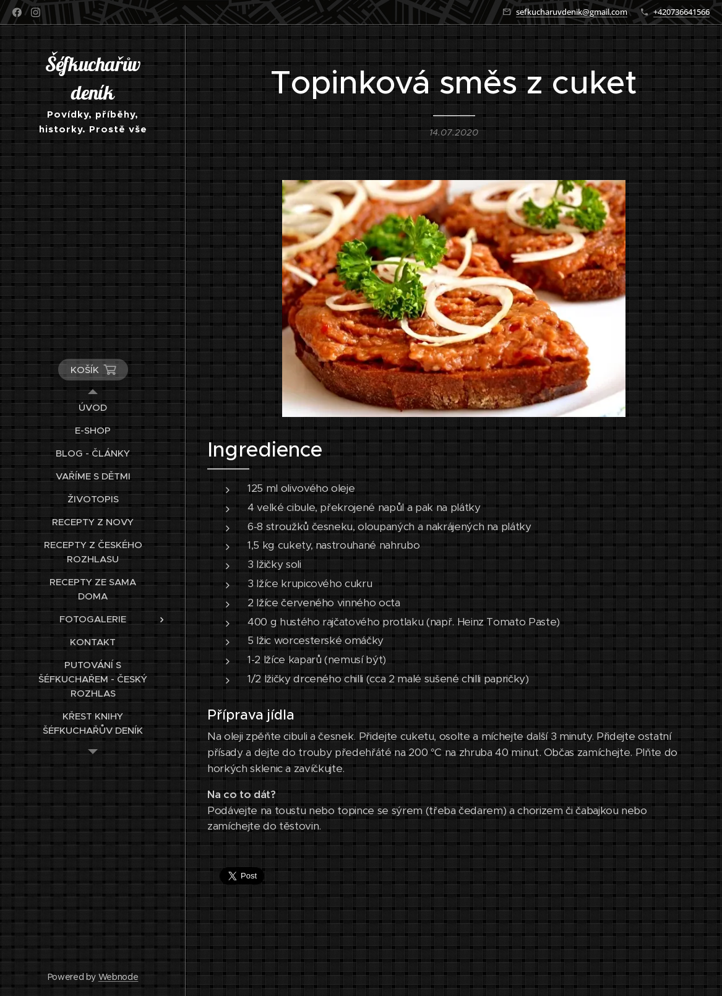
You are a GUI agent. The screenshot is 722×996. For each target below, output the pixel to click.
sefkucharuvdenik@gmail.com (571, 11)
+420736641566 (681, 11)
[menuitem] (93, 407)
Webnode (118, 976)
